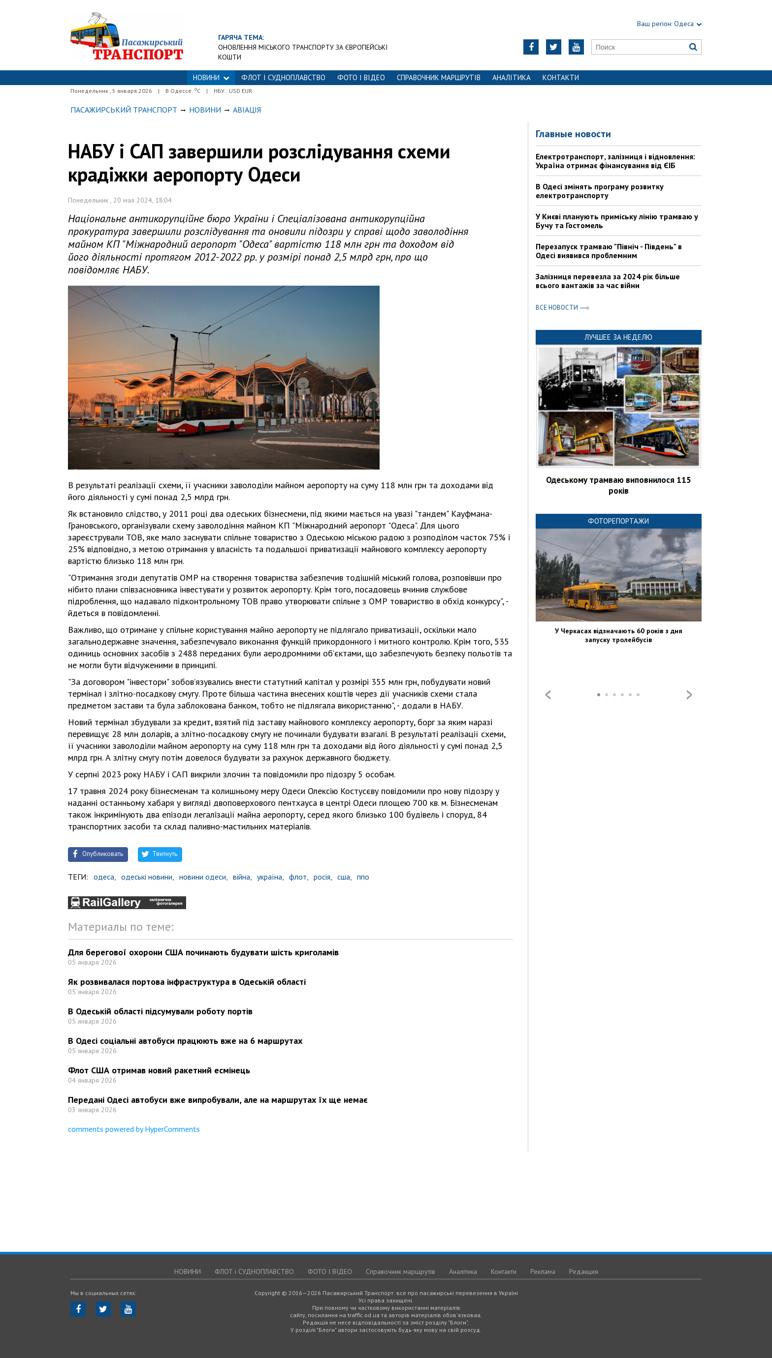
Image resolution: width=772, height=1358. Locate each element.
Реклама (542, 1271)
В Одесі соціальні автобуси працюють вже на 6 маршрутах (185, 1040)
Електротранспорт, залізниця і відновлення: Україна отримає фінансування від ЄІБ (615, 160)
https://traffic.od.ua (126, 35)
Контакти (561, 77)
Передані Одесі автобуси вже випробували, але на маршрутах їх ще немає (218, 1099)
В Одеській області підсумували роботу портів (160, 1011)
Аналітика (511, 77)
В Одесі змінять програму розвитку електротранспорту (600, 190)
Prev (548, 695)
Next (689, 695)
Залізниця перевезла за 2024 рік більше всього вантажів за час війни (608, 280)
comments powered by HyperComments (134, 1129)
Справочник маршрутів (439, 77)
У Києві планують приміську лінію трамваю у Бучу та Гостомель (617, 220)
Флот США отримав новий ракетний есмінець (159, 1070)
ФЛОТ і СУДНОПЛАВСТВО (283, 77)
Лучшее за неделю (618, 337)
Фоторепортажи (618, 521)
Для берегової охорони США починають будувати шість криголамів (203, 952)
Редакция (583, 1271)
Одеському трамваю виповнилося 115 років (618, 485)
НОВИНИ (211, 77)
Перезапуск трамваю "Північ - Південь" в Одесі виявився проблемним (609, 250)
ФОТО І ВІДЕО (361, 77)
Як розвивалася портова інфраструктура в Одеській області (187, 981)
